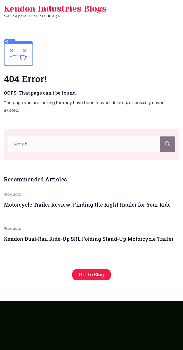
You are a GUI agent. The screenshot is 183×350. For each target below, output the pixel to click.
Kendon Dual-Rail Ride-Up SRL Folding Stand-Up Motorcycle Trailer (88, 239)
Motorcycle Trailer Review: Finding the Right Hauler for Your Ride (87, 204)
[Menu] (176, 11)
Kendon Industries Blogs (55, 9)
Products (12, 194)
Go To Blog (91, 274)
